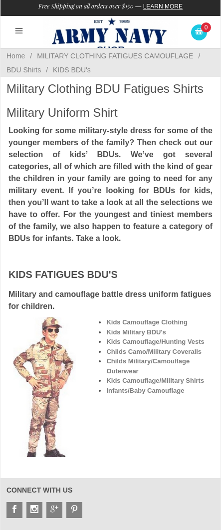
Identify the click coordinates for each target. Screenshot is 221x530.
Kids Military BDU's (136, 332)
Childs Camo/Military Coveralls (154, 351)
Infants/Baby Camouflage (145, 390)
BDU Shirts (23, 70)
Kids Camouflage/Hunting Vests (155, 341)
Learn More (163, 6)
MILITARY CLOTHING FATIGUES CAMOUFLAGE (115, 56)
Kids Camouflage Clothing (147, 322)
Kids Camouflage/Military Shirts (155, 380)
